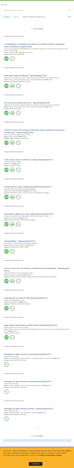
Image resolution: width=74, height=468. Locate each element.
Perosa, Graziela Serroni (11, 134)
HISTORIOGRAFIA (15, 333)
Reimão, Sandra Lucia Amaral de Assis (46, 77)
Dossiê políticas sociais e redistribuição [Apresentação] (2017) (27, 187)
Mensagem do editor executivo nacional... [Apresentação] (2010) (28, 409)
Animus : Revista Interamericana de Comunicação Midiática (26, 79)
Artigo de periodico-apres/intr (14, 36)
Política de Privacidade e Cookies (50, 455)
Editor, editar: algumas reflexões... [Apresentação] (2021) (25, 76)
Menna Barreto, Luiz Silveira (12, 243)
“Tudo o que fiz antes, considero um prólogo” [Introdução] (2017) (28, 160)
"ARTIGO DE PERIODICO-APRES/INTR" (34, 17)
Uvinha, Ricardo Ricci (10, 356)
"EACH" (16, 17)
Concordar (36, 464)
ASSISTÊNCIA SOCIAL (16, 193)
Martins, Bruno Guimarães (11, 77)
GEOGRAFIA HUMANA (23, 304)
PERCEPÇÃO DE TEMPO (17, 247)
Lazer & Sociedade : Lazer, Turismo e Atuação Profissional (25, 385)
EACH (26, 52)
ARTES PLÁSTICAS (15, 165)
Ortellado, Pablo (42, 216)
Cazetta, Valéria (8, 300)
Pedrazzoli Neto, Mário (28, 243)
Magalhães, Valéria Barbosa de (32, 49)
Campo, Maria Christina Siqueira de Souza (56, 49)
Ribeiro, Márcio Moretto (28, 216)
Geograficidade (13, 302)
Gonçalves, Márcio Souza (27, 77)
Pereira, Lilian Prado (10, 50)
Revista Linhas (13, 136)
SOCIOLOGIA (25, 138)
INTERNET (32, 220)
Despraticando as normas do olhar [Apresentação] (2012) (26, 298)
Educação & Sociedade (15, 275)
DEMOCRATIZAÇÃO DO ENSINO (47, 277)
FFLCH (30, 52)
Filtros (6, 17)
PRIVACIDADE (25, 220)
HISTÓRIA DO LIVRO (15, 108)
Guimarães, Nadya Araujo (11, 189)
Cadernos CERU (13, 52)
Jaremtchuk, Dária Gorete (11, 161)
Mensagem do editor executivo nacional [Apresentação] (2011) (28, 354)
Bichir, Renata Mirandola (26, 189)
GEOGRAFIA (13, 304)
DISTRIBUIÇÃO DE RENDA (41, 193)
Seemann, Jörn (20, 300)
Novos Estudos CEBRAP (15, 191)
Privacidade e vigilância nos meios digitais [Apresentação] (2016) (29, 214)
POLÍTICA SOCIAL (28, 193)
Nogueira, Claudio (25, 134)
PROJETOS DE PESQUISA (17, 54)
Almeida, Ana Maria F (10, 273)
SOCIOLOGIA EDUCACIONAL (18, 277)
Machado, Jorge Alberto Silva (12, 216)
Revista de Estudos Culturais (17, 245)
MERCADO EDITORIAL (24, 81)
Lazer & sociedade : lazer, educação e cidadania (22, 412)
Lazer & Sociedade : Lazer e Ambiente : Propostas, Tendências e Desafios (30, 358)
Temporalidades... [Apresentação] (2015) (19, 241)
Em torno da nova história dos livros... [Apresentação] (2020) (27, 103)
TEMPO (26, 247)
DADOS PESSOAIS (15, 220)
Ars (10, 163)
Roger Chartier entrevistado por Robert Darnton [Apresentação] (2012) (30, 325)
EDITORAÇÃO (14, 81)
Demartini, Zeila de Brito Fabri (12, 49)
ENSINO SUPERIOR (15, 138)
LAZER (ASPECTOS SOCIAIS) (18, 360)
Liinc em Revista (13, 218)
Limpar (69, 17)
